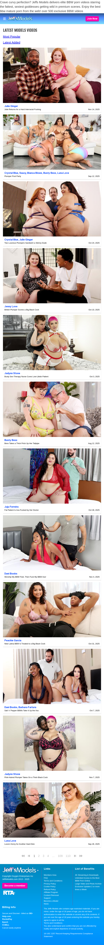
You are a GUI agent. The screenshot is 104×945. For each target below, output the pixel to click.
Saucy (22, 173)
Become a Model (51, 901)
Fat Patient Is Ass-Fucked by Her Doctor (21, 510)
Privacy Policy (50, 884)
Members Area (50, 875)
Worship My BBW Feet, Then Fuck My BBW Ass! (25, 577)
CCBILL (5, 925)
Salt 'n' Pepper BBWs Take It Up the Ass (21, 710)
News (46, 904)
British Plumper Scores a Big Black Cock (21, 310)
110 (68, 856)
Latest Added (11, 42)
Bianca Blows (34, 173)
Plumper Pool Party (12, 176)
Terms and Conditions (53, 881)
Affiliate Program (51, 892)
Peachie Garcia (12, 640)
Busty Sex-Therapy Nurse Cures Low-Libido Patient (26, 376)
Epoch (5, 922)
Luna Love (63, 173)
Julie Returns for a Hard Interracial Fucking (22, 109)
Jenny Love (10, 306)
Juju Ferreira (11, 506)
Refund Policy (50, 889)
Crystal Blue (11, 173)
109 (60, 856)
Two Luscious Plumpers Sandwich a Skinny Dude (25, 243)
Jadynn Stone (12, 373)
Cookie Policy (50, 886)
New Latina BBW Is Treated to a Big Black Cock (24, 644)
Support (47, 898)
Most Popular (11, 36)
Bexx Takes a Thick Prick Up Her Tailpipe (21, 443)
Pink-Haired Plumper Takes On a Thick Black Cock (26, 777)
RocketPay (7, 919)
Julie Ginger (11, 106)
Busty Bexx (49, 173)
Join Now (92, 18)
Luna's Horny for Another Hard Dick (19, 844)
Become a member (14, 885)
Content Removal (51, 895)
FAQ (46, 878)
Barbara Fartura (27, 707)
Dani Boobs (10, 573)
